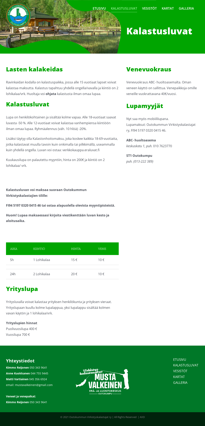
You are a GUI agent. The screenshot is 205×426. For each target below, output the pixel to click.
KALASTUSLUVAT (185, 365)
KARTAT (179, 377)
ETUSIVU (179, 359)
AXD (142, 417)
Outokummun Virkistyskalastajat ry (90, 417)
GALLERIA (180, 382)
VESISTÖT (180, 371)
